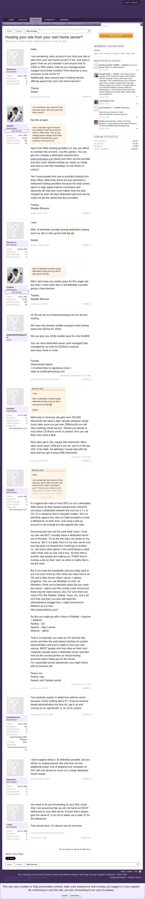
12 (26, 418)
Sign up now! (116, 35)
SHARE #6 (86, 461)
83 (26, 143)
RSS (140, 871)
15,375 (24, 138)
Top (135, 871)
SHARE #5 (86, 379)
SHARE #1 (86, 97)
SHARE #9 (86, 779)
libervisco (48, 41)
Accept (64, 895)
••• (137, 70)
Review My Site (44, 24)
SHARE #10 (86, 838)
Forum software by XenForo (25, 877)
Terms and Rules (118, 877)
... (86, 24)
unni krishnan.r (105, 108)
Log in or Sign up (131, 2)
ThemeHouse (39, 880)
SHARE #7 (86, 688)
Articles (23, 20)
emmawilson (104, 101)
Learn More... (75, 895)
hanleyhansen (13, 717)
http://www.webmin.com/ (44, 609)
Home (11, 20)
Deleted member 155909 (109, 65)
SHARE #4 (86, 304)
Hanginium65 (104, 74)
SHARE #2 (86, 213)
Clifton (25, 742)
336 (25, 727)
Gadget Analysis (59, 24)
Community (49, 20)
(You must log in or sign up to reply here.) (75, 849)
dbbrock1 (11, 779)
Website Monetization (13, 24)
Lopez (9, 824)
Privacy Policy (135, 877)
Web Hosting (25, 41)
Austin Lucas (104, 121)
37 (26, 79)
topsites (10, 408)
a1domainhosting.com (16, 336)
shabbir (10, 126)
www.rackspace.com (42, 159)
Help (123, 871)
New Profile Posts (107, 61)
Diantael (97, 50)
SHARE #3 (86, 245)
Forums (36, 20)
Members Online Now (109, 46)
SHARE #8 (86, 715)
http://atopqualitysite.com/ (18, 428)
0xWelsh (134, 149)
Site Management (75, 24)
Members (64, 20)
